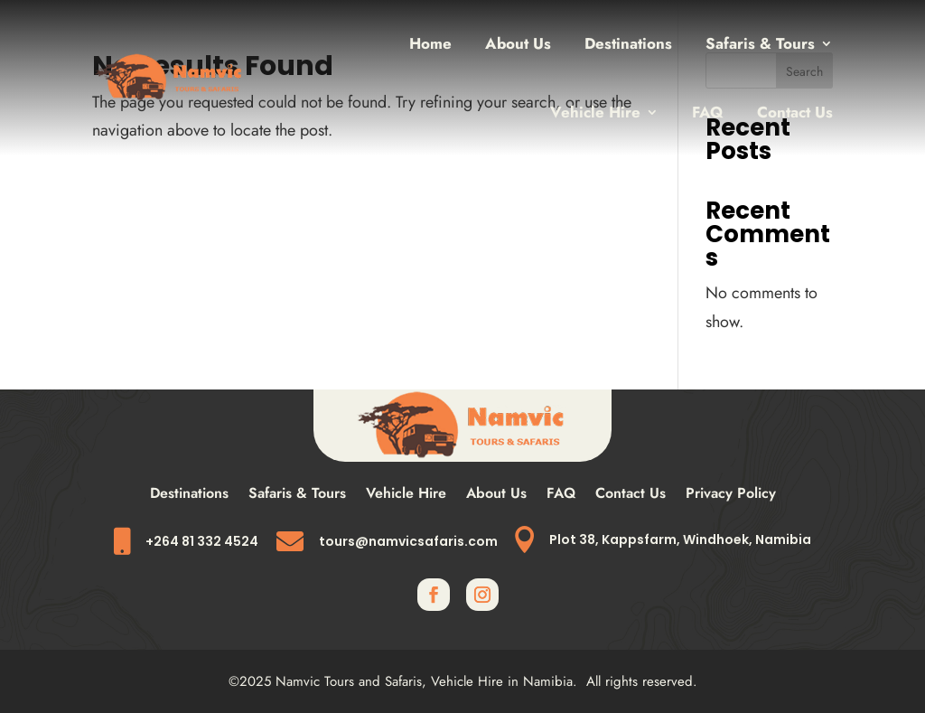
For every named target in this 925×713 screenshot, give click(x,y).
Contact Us (795, 112)
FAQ (708, 112)
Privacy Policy (731, 495)
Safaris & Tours (760, 43)
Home (430, 43)
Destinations (628, 43)
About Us (518, 43)
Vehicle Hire (595, 112)
